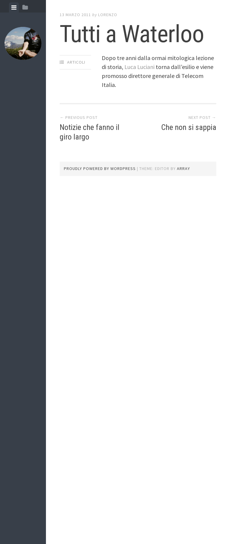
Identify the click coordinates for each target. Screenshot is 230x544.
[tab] (14, 7)
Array (183, 168)
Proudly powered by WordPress (100, 168)
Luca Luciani (139, 67)
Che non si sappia (188, 127)
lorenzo (107, 14)
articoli (76, 62)
